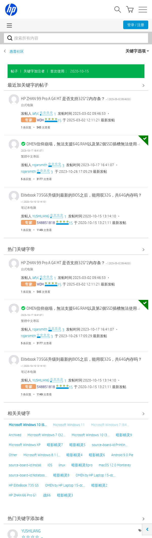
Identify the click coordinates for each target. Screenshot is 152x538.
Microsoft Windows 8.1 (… (41, 455)
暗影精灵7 (55, 445)
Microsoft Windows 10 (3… (91, 435)
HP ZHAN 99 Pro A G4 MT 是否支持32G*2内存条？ (76, 98)
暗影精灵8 (61, 475)
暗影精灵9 (124, 435)
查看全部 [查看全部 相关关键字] (76, 414)
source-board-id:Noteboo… (28, 475)
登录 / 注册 (135, 25)
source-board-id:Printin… (110, 445)
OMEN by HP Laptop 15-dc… (96, 475)
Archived (15, 435)
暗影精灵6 (97, 455)
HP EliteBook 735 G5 (24, 485)
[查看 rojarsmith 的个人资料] (39, 165)
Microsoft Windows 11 (69, 424)
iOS (49, 465)
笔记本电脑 (28, 207)
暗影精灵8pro (81, 465)
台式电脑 (27, 105)
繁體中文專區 (30, 156)
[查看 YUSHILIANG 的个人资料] (40, 216)
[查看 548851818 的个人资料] (46, 222)
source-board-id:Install (25, 465)
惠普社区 (17, 51)
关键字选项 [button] (135, 51)
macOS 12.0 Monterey (115, 465)
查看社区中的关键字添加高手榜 (76, 518)
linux (62, 465)
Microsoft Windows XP (25, 445)
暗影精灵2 (99, 485)
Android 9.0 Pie (122, 455)
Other (13, 455)
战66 (47, 495)
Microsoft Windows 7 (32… (46, 435)
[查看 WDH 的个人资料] (40, 120)
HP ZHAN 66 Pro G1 (23, 495)
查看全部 (76, 85)
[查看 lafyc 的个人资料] (35, 113)
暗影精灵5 (77, 445)
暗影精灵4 (74, 455)
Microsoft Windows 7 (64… (110, 424)
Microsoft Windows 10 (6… (28, 424)
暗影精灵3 (65, 495)
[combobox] (76, 38)
